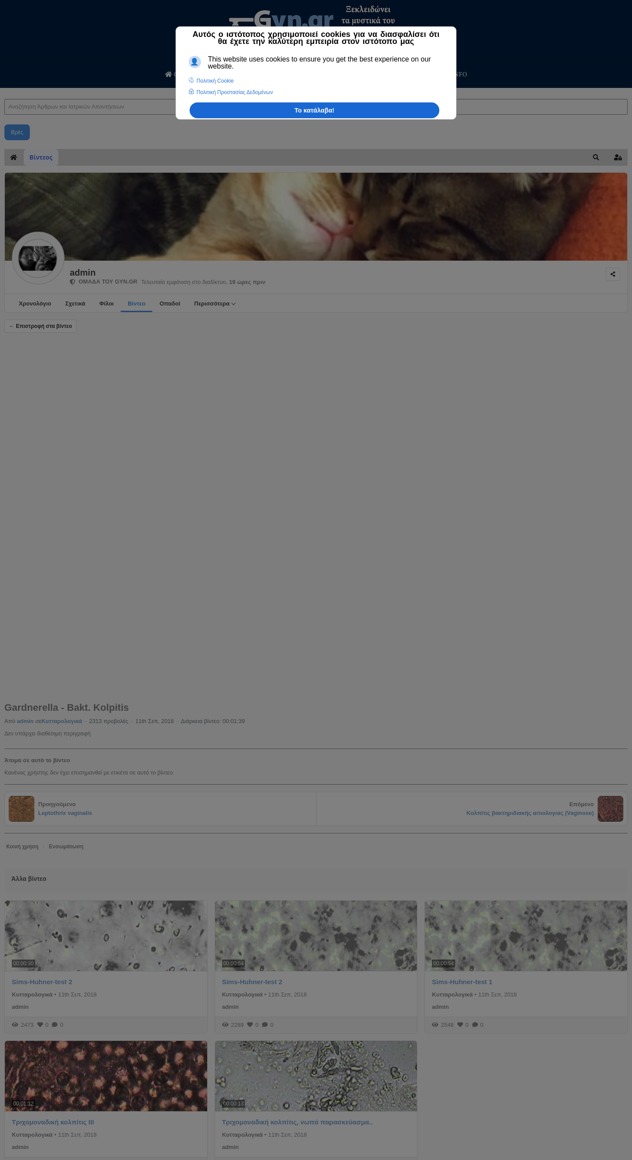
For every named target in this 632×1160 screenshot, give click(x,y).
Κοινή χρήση (22, 847)
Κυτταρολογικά (61, 721)
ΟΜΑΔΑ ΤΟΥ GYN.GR (103, 281)
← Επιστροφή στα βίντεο (40, 326)
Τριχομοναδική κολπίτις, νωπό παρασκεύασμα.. (297, 1122)
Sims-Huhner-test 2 (42, 981)
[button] (596, 157)
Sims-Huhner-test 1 (462, 981)
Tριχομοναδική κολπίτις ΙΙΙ (53, 1122)
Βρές (17, 132)
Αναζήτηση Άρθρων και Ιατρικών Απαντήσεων (4, 90)
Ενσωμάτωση (66, 847)
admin (83, 272)
